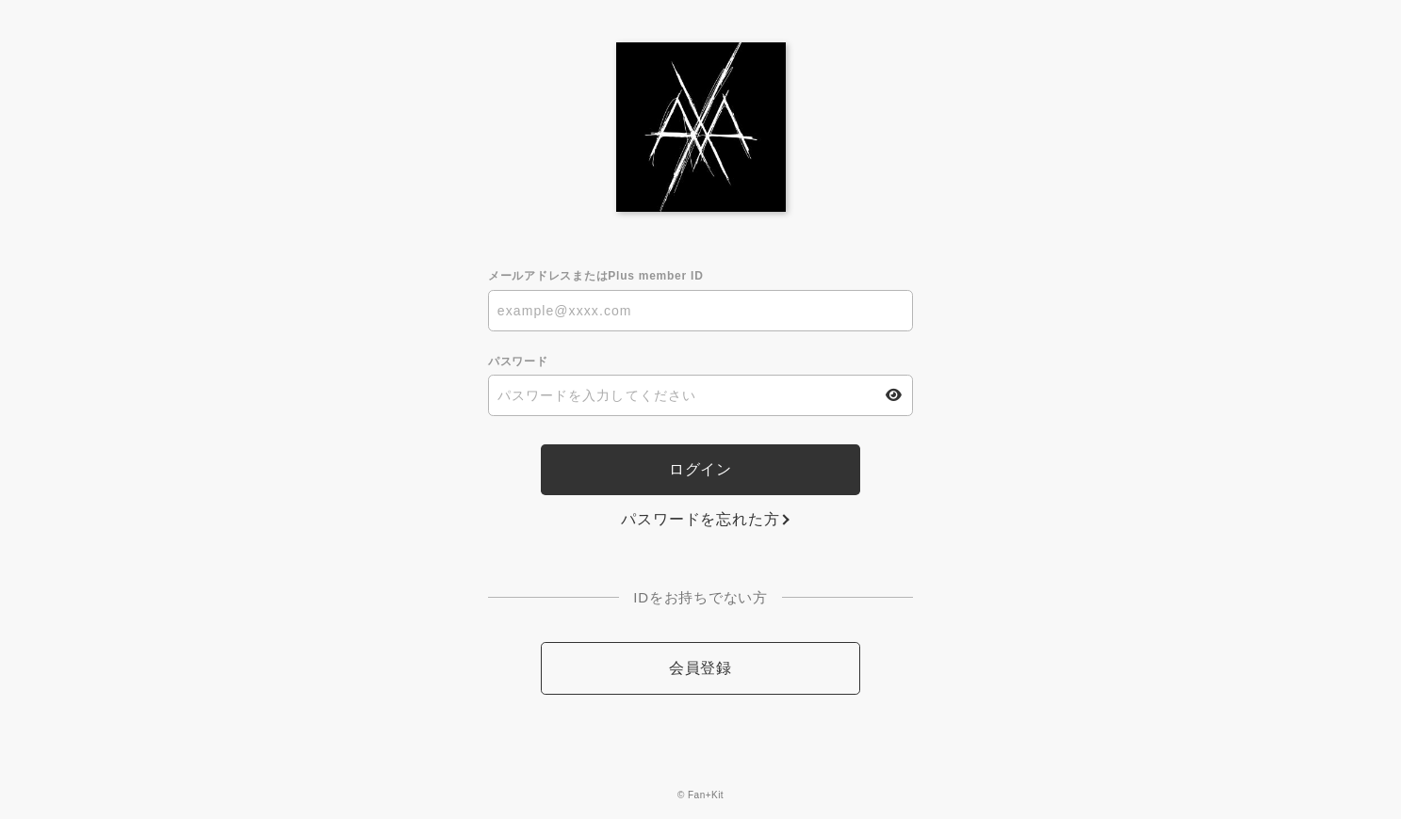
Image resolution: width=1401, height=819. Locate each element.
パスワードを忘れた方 (700, 519)
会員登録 (700, 668)
